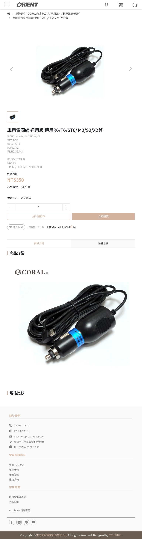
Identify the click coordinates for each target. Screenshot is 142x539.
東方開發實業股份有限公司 (51, 535)
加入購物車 (38, 216)
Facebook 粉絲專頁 (19, 510)
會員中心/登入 (16, 464)
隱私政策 (14, 501)
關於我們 (14, 469)
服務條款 (14, 474)
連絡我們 (14, 479)
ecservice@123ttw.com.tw (28, 436)
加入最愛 (16, 227)
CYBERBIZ (115, 535)
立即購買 (103, 216)
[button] (130, 69)
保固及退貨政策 (17, 497)
